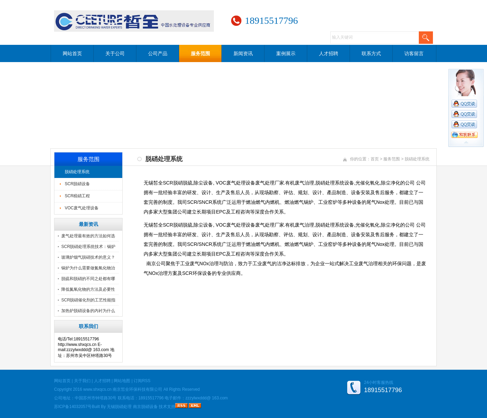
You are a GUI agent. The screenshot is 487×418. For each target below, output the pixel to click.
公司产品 (157, 53)
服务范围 (200, 53)
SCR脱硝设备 (77, 183)
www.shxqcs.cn (97, 389)
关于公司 (115, 53)
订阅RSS (142, 380)
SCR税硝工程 (77, 195)
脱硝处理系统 (77, 171)
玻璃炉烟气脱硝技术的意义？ (88, 257)
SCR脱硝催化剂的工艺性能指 (88, 300)
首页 (375, 159)
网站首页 (72, 53)
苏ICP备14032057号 (73, 406)
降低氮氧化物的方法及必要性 (88, 289)
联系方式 (371, 53)
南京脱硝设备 (145, 406)
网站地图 (122, 380)
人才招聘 (328, 53)
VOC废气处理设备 (82, 208)
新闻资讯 (243, 53)
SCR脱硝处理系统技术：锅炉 (88, 246)
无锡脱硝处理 (119, 406)
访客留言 (414, 53)
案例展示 (286, 53)
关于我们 (82, 380)
